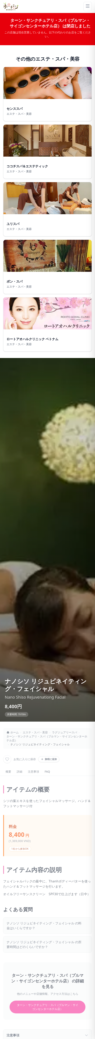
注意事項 (33, 771)
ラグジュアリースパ (64, 732)
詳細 (19, 771)
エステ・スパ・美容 (35, 732)
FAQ (47, 771)
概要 (8, 771)
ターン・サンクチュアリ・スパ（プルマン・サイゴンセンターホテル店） (46, 738)
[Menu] (87, 6)
